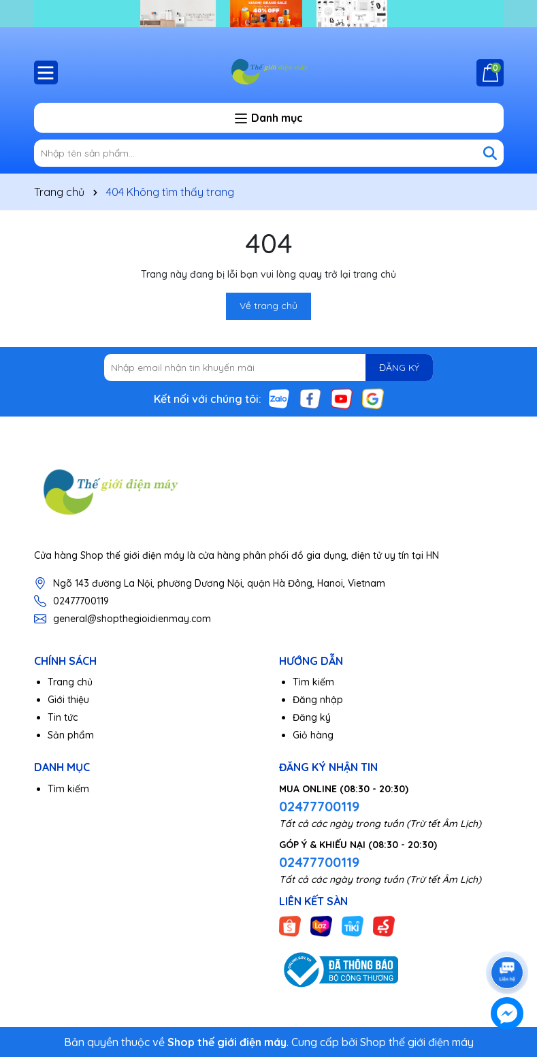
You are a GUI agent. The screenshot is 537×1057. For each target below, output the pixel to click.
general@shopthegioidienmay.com (132, 619)
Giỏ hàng (313, 735)
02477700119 (81, 601)
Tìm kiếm (313, 682)
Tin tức (63, 717)
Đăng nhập (318, 700)
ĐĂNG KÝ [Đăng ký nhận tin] (399, 367)
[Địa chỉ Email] (268, 367)
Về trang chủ (268, 305)
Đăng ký (312, 717)
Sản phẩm (71, 735)
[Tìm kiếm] (490, 153)
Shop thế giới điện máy (417, 1042)
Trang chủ (70, 682)
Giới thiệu (68, 700)
